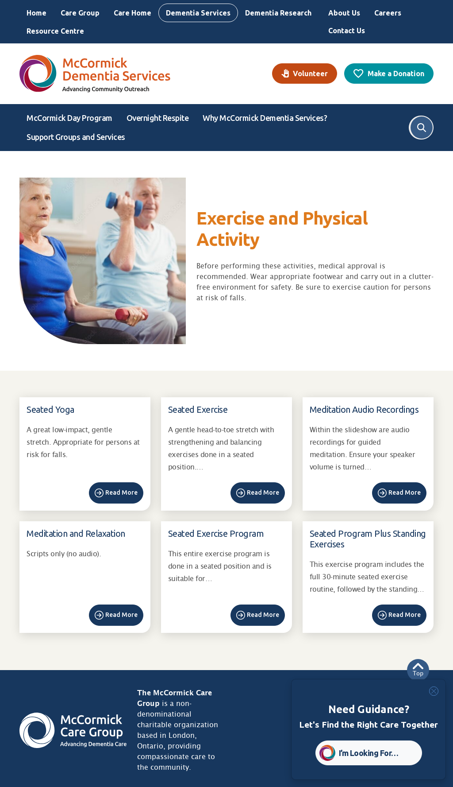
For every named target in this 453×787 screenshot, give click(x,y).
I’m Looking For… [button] (369, 752)
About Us (344, 13)
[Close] (433, 691)
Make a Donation (396, 74)
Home (36, 13)
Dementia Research (278, 13)
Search (422, 127)
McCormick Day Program (69, 117)
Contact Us (346, 31)
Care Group (80, 13)
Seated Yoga (50, 409)
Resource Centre (55, 31)
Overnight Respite (158, 117)
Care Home (132, 13)
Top (418, 670)
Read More (121, 492)
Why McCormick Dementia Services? (265, 117)
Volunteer (310, 74)
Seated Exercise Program (216, 533)
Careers (387, 13)
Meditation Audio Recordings (364, 409)
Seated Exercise (198, 409)
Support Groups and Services (76, 136)
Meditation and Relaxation (76, 533)
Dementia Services (198, 13)
